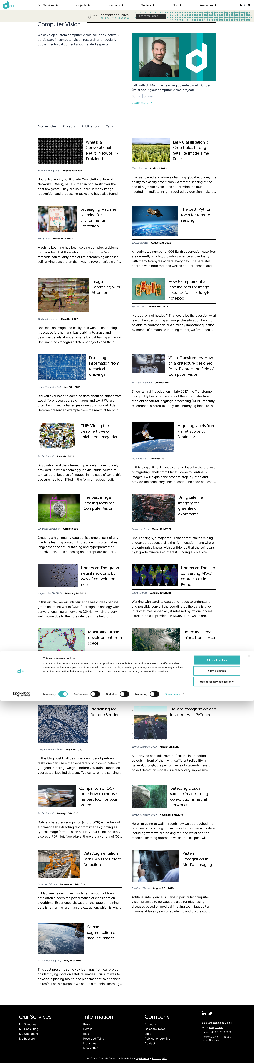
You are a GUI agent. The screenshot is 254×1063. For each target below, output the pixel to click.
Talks (110, 126)
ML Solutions (27, 1024)
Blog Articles (47, 126)
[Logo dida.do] (9, 5)
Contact (150, 1043)
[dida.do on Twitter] (210, 1013)
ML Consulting (28, 1029)
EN (240, 5)
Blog (86, 1033)
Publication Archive (157, 1038)
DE (249, 5)
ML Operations (29, 1033)
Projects (69, 126)
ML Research (27, 1038)
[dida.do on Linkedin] (204, 1013)
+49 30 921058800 (221, 1032)
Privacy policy (159, 1058)
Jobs (148, 1033)
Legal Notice (142, 1058)
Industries (89, 1043)
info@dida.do (216, 1027)
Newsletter (90, 1048)
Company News (155, 1029)
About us (151, 1024)
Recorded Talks (93, 1038)
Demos (87, 1029)
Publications (90, 126)
